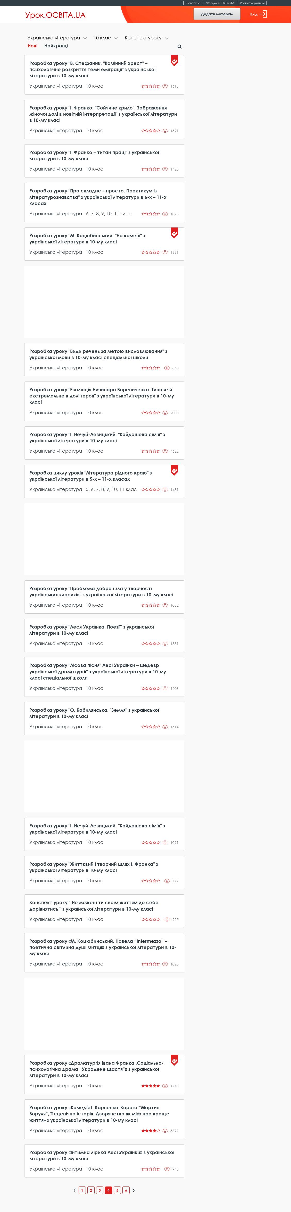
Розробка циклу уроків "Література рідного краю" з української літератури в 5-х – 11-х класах (90, 476)
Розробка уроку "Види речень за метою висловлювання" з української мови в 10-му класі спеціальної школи (98, 354)
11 (116, 213)
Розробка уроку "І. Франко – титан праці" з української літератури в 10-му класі (94, 155)
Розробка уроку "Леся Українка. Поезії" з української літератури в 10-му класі (91, 630)
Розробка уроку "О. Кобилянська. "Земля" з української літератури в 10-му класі (94, 713)
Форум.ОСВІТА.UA (220, 3)
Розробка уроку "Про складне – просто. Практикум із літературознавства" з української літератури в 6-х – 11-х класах (98, 197)
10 (88, 86)
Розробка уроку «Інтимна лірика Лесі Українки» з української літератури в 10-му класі (101, 1155)
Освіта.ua (193, 3)
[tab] (57, 38)
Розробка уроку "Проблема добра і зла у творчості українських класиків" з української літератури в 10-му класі (101, 591)
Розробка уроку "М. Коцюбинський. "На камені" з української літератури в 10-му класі (87, 238)
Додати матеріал (217, 14)
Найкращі (56, 45)
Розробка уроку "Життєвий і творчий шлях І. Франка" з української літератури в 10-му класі (93, 867)
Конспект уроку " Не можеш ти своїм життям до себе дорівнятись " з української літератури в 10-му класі (94, 905)
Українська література (55, 86)
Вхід (258, 14)
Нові (32, 45)
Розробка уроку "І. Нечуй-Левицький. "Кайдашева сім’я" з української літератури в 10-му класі (97, 437)
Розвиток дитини (252, 3)
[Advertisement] (104, 302)
